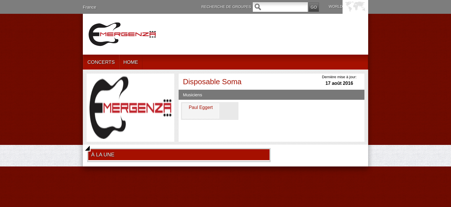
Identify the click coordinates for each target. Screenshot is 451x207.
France (89, 7)
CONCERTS (101, 62)
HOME (130, 62)
